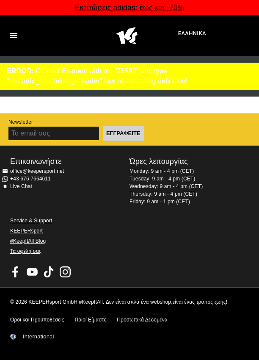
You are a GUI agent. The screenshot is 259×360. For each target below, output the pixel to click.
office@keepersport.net (37, 171)
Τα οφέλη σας (25, 251)
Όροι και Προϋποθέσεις (37, 320)
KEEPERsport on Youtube (32, 271)
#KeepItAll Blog (28, 241)
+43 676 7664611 (30, 179)
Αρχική (127, 35)
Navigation (13, 35)
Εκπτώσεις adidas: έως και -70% (130, 7)
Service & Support (31, 221)
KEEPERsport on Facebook (15, 271)
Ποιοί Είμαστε (90, 320)
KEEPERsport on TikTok (48, 271)
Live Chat (21, 186)
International (38, 337)
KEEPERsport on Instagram (65, 271)
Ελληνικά (192, 33)
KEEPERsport (26, 231)
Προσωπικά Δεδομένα (142, 320)
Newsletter (20, 122)
